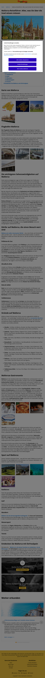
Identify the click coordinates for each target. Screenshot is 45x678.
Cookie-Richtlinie (28, 54)
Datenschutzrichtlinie (8, 55)
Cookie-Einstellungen (22, 64)
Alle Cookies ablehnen (22, 68)
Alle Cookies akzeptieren (22, 60)
